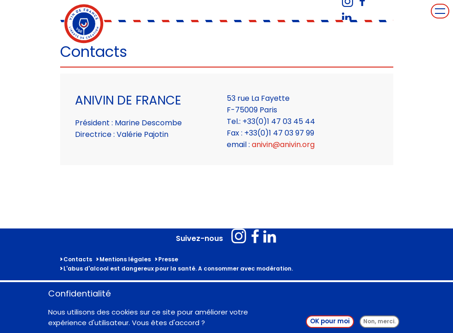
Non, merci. (379, 323)
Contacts (77, 259)
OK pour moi (330, 322)
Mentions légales (125, 259)
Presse (168, 259)
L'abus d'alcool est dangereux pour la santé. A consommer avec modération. (178, 268)
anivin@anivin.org (283, 144)
